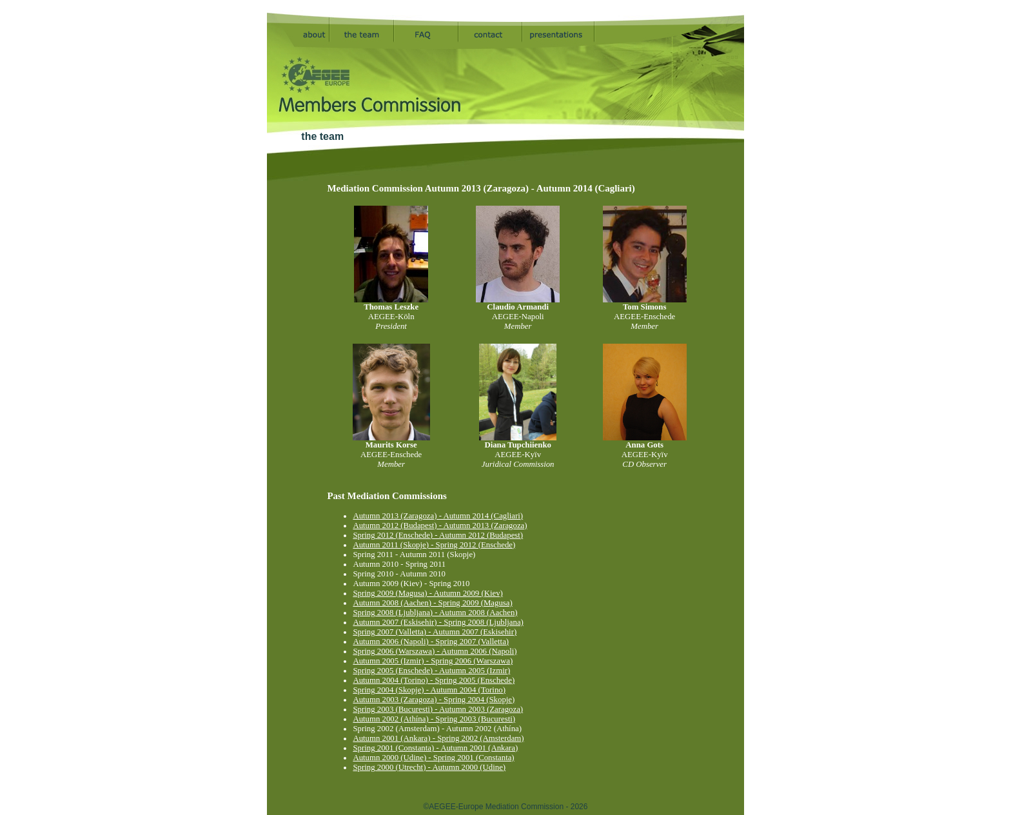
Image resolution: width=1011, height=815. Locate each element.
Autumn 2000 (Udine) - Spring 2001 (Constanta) (433, 757)
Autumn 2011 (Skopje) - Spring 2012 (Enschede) (434, 544)
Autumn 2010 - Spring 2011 (399, 564)
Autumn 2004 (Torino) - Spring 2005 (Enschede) (434, 680)
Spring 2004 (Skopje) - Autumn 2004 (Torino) (429, 689)
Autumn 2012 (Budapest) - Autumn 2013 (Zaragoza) (440, 525)
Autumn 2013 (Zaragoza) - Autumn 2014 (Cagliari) (438, 515)
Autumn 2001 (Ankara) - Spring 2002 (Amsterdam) (438, 738)
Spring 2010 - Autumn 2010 (399, 573)
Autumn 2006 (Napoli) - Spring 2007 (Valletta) (431, 641)
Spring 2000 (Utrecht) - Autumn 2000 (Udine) (429, 767)
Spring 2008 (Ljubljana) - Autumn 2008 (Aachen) (435, 612)
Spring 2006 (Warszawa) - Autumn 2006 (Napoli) (434, 651)
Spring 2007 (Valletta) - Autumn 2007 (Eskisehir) (434, 631)
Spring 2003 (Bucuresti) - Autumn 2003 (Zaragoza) (438, 709)
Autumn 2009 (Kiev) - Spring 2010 (411, 583)
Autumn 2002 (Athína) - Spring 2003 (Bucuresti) (434, 718)
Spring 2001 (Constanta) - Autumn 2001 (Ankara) (435, 747)
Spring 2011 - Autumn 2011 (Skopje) (414, 554)
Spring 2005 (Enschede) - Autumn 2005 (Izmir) (431, 670)
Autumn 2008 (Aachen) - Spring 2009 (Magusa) (432, 602)
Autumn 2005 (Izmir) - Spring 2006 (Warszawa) (433, 660)
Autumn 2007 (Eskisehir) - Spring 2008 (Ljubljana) (438, 622)
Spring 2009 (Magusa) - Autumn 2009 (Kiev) (427, 593)
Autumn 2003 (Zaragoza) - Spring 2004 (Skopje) (434, 699)
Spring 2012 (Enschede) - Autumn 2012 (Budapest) (438, 535)
